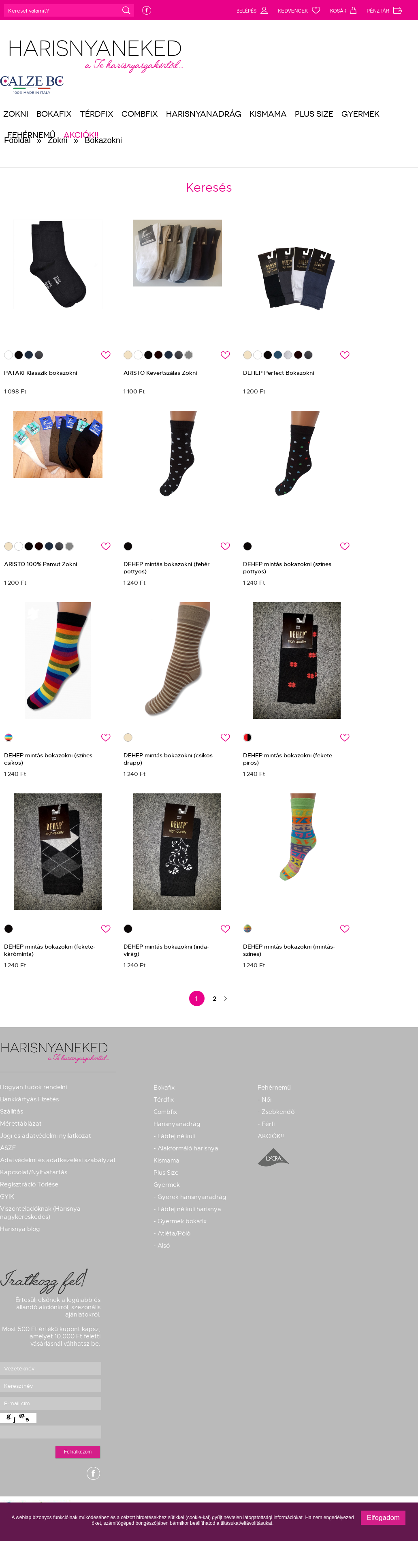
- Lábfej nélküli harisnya (187, 1209)
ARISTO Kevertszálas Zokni (160, 372)
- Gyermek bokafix (180, 1221)
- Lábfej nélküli (174, 1136)
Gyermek (360, 114)
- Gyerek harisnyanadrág (190, 1197)
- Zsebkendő (276, 1112)
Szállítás (11, 1111)
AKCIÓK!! (271, 1136)
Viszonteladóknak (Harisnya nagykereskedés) (40, 1212)
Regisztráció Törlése (29, 1184)
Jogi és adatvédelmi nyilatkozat (45, 1135)
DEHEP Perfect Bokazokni (278, 372)
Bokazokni (103, 140)
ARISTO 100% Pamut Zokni (40, 564)
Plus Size (314, 114)
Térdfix (96, 114)
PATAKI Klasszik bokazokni (40, 372)
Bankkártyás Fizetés (29, 1099)
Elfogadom (383, 1518)
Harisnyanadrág (203, 114)
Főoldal (17, 140)
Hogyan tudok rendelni (33, 1087)
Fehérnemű (274, 1087)
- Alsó (162, 1245)
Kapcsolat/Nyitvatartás (33, 1172)
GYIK (7, 1196)
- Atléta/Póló (172, 1233)
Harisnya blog (20, 1229)
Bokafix (54, 114)
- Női (264, 1099)
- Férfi (266, 1124)
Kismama (268, 114)
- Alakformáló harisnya (186, 1148)
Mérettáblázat (21, 1123)
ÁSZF (8, 1148)
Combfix (140, 114)
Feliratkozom (78, 1452)
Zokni (15, 114)
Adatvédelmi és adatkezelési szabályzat (58, 1160)
